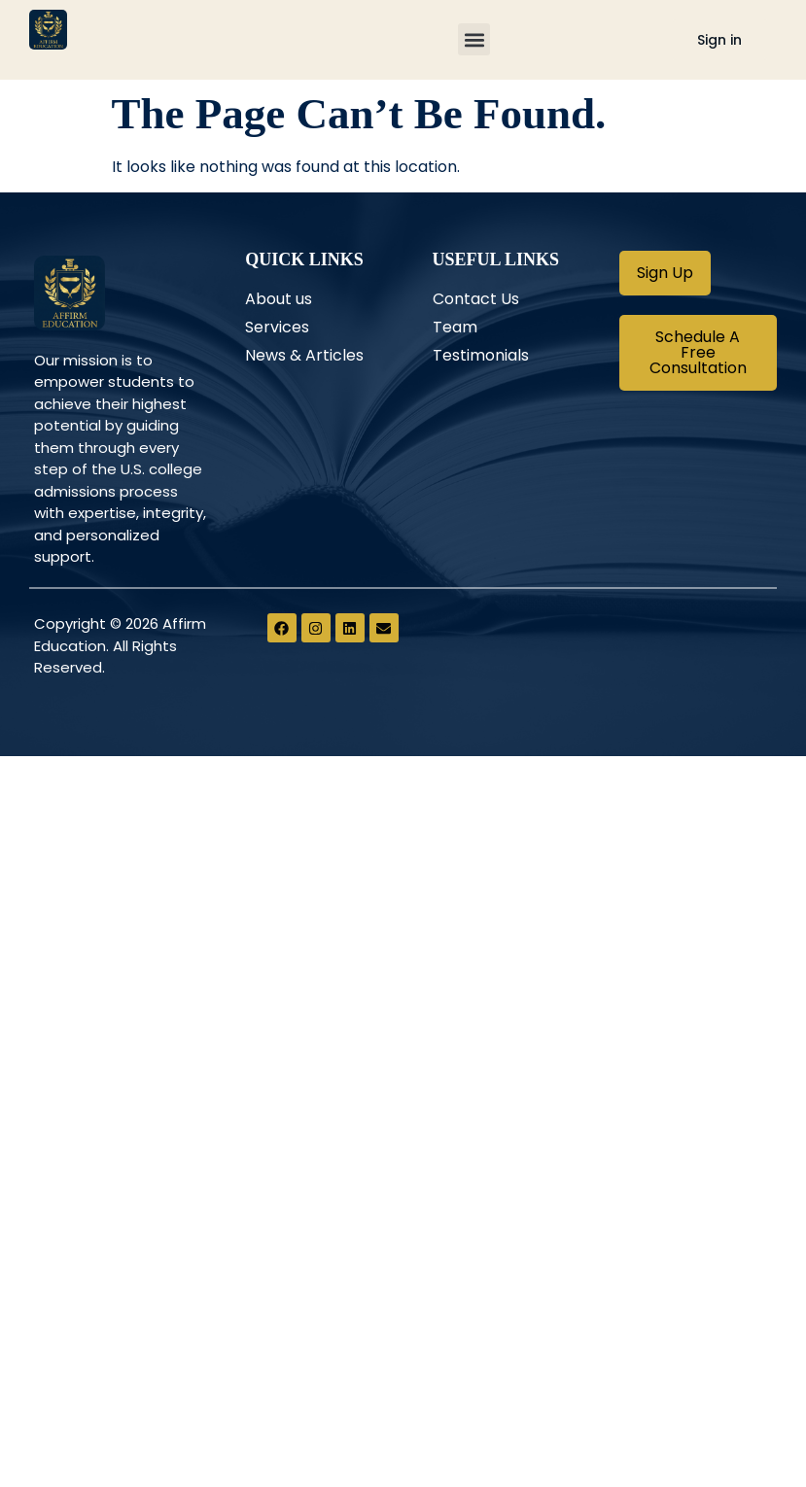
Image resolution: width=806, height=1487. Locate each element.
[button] (474, 40)
